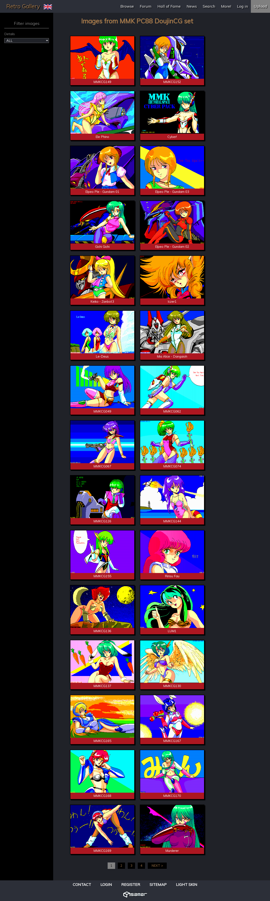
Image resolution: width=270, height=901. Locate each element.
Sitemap (158, 884)
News (192, 6)
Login (106, 884)
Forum (145, 6)
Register (130, 884)
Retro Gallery (23, 6)
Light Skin (186, 884)
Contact (82, 884)
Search (209, 6)
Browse (127, 6)
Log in (242, 6)
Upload (260, 6)
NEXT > (157, 866)
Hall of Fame (169, 6)
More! (226, 6)
